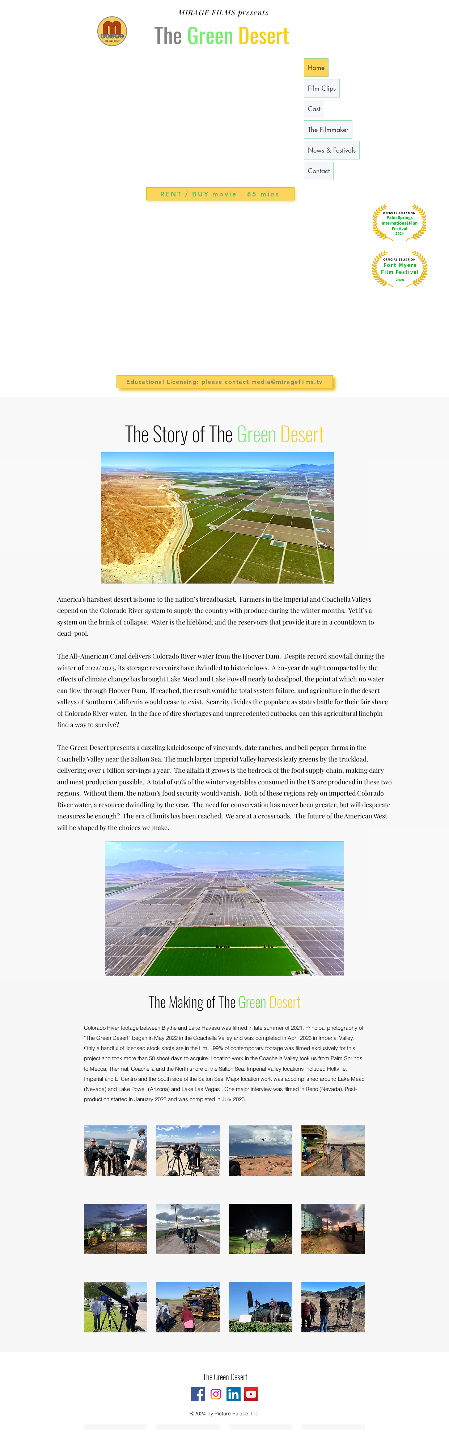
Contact (319, 170)
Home (316, 67)
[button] (116, 1160)
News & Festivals (332, 150)
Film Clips (322, 88)
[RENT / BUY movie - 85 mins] (220, 193)
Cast (314, 108)
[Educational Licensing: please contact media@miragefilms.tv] (225, 381)
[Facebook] (198, 1394)
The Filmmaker (328, 129)
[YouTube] (251, 1394)
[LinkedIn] (233, 1394)
